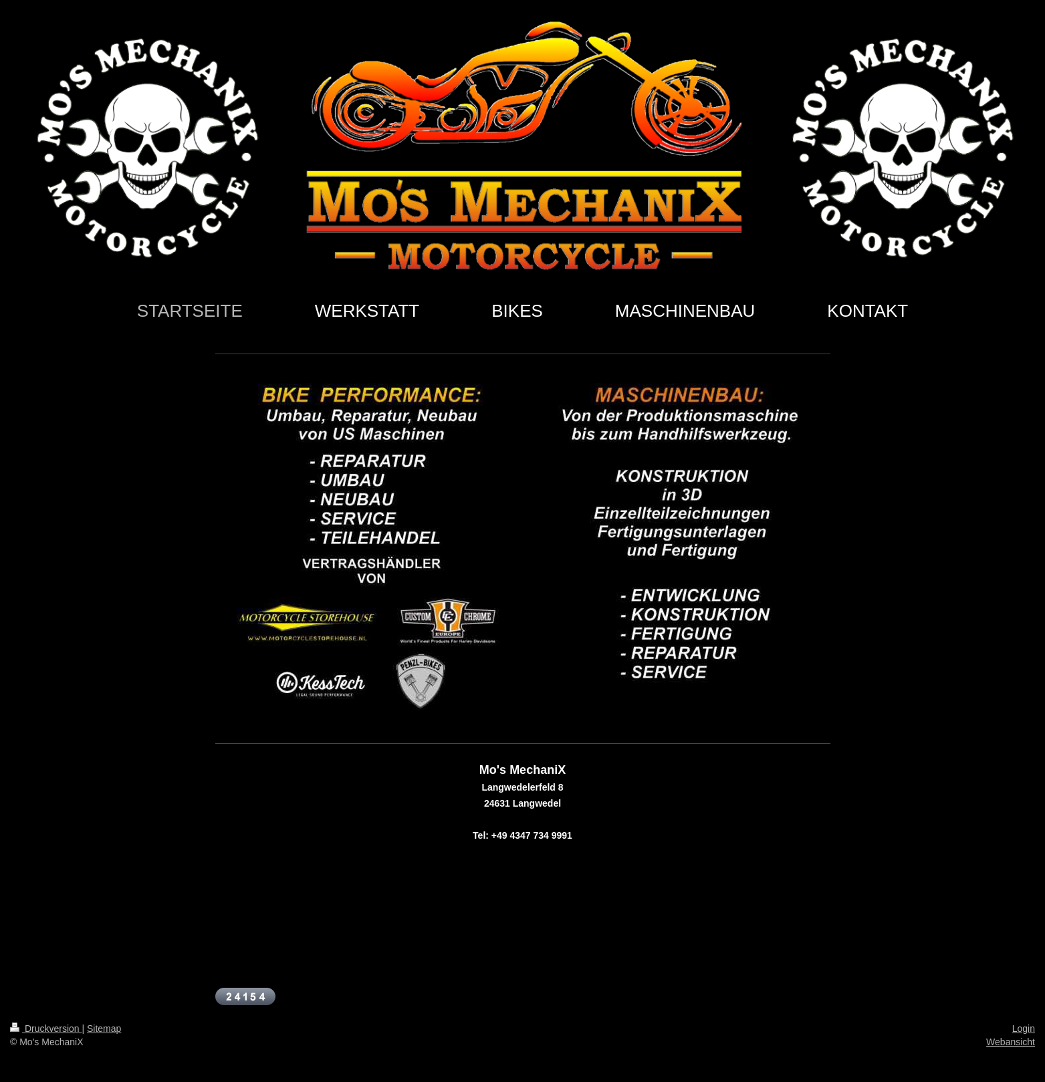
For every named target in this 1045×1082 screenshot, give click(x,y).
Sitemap (104, 1028)
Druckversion (46, 1028)
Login (1023, 1028)
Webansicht (1010, 1042)
